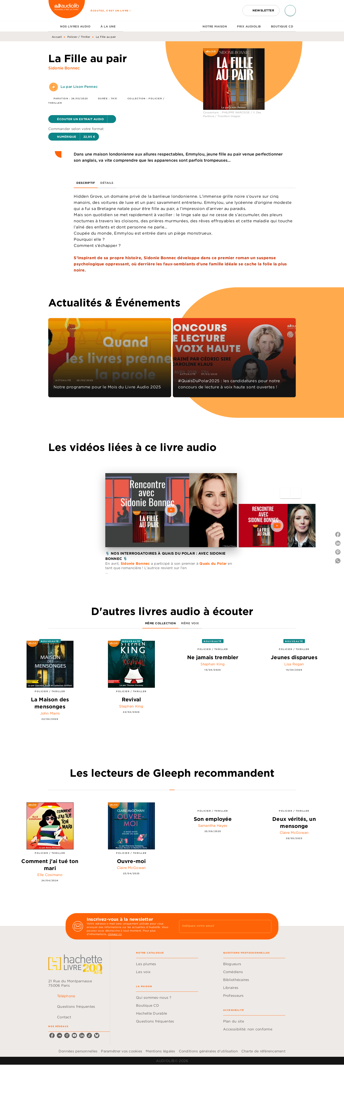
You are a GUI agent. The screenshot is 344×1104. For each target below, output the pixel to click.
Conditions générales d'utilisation (208, 1051)
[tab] (52, 26)
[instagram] (67, 1035)
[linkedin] (82, 1035)
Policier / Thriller (78, 36)
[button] (261, 10)
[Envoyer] (266, 926)
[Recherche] (290, 10)
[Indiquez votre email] (219, 926)
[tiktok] (89, 1035)
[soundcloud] (59, 1035)
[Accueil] (66, 10)
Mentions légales (160, 1051)
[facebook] (52, 1035)
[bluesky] (96, 1035)
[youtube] (74, 1035)
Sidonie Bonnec (64, 68)
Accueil (57, 36)
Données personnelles (78, 1051)
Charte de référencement (263, 1051)
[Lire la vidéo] (171, 510)
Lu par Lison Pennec (79, 86)
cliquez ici (115, 934)
